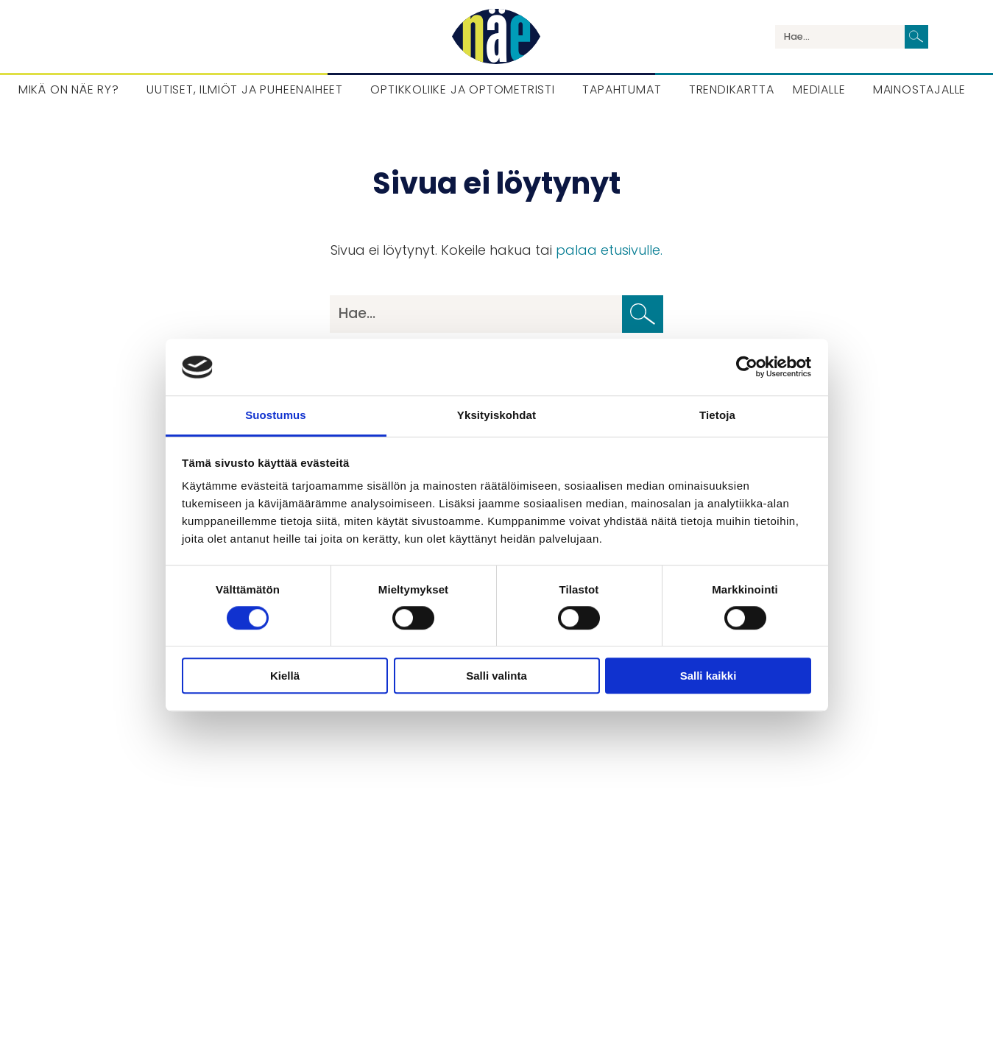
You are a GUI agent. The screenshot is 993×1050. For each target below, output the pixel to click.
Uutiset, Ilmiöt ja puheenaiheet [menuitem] (244, 89)
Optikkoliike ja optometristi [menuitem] (462, 89)
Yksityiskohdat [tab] (496, 415)
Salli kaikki (708, 675)
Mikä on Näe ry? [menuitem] (68, 89)
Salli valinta (496, 675)
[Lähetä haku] (916, 37)
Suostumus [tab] (275, 415)
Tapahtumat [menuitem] (621, 89)
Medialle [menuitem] (819, 89)
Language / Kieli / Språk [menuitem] (951, 37)
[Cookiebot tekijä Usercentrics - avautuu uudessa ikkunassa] (746, 367)
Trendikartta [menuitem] (731, 89)
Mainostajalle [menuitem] (919, 89)
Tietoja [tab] (717, 415)
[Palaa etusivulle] (496, 36)
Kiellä (285, 675)
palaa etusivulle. (609, 250)
